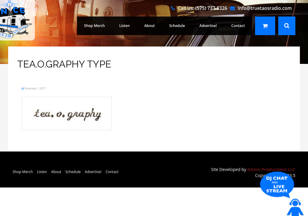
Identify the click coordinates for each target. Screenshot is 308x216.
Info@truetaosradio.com (265, 8)
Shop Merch (107, 26)
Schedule (183, 26)
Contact (239, 26)
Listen (135, 26)
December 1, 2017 (43, 88)
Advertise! (212, 26)
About (158, 26)
